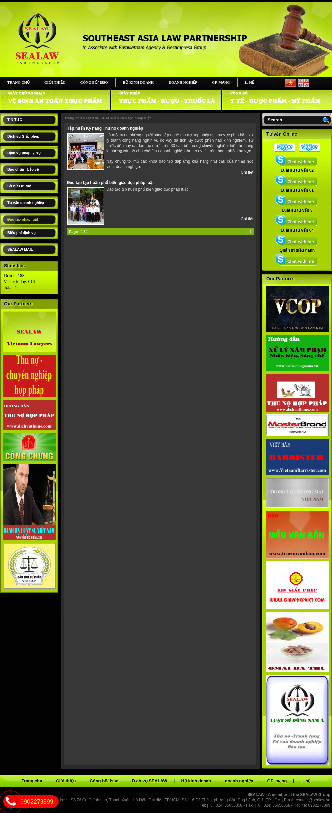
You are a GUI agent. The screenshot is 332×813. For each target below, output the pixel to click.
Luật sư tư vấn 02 (297, 168)
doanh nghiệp (183, 82)
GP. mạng (221, 82)
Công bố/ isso (94, 82)
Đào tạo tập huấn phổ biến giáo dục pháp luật (110, 182)
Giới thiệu (54, 82)
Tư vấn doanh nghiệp (25, 203)
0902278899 (36, 801)
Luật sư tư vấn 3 (297, 208)
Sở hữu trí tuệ (19, 186)
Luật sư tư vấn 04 (297, 228)
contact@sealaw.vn (313, 800)
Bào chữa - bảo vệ (23, 169)
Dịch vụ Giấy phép (23, 136)
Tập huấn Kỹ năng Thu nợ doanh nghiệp (105, 128)
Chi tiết (247, 172)
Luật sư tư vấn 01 (297, 188)
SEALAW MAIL (20, 249)
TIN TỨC (14, 120)
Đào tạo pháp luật (22, 219)
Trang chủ (18, 82)
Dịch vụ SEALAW (101, 118)
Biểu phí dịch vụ (21, 233)
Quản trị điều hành (297, 248)
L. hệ (249, 82)
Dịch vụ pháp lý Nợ (24, 153)
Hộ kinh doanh (138, 82)
